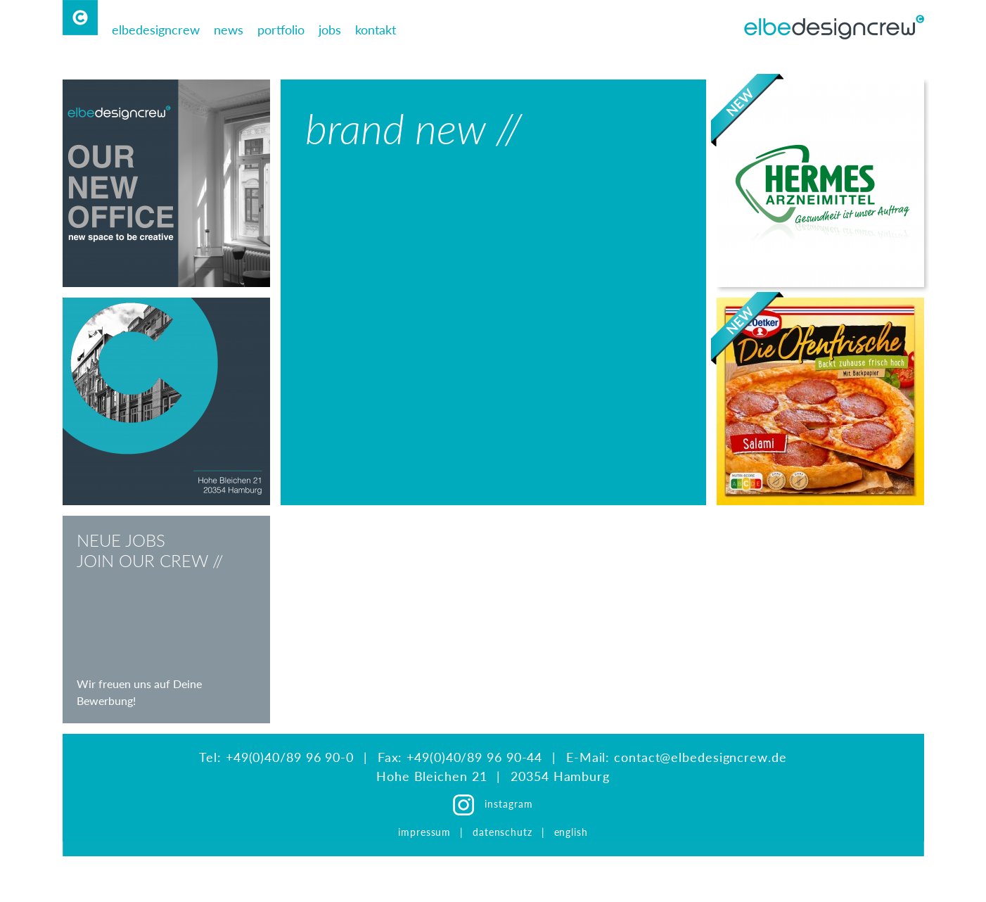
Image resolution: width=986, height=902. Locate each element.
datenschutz (502, 832)
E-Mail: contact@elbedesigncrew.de (676, 757)
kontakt (375, 29)
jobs (330, 29)
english (571, 832)
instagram (508, 804)
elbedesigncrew (156, 29)
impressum (426, 832)
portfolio (281, 29)
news (228, 29)
